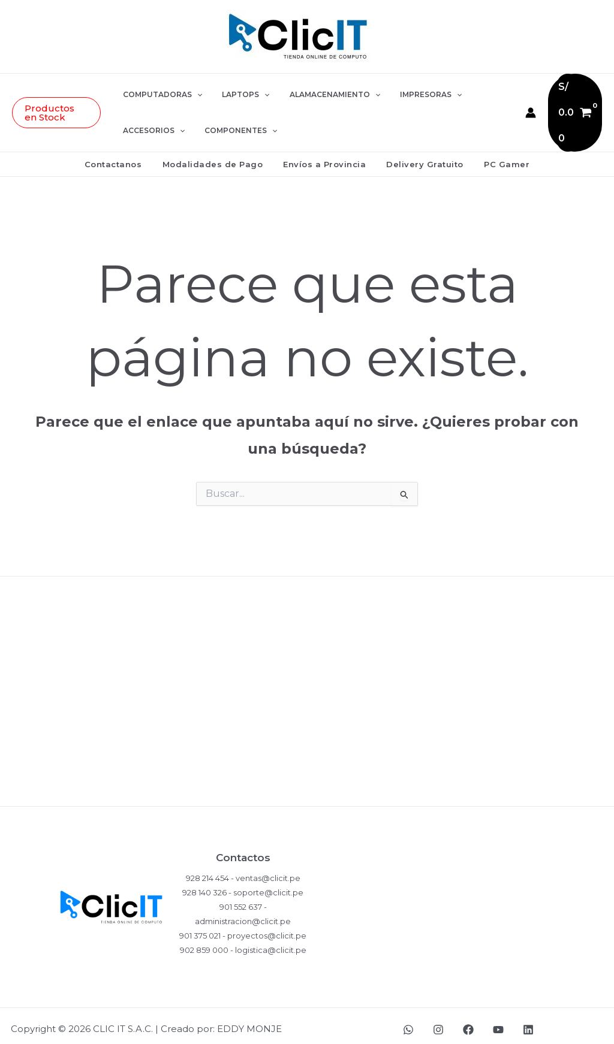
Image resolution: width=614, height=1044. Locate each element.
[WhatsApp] (408, 1023)
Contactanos (123, 158)
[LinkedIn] (528, 1023)
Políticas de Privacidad (307, 631)
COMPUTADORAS (163, 92)
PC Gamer (497, 158)
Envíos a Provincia (324, 158)
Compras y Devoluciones (307, 670)
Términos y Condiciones (307, 748)
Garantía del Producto (307, 709)
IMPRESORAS (416, 92)
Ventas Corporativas (307, 787)
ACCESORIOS (155, 128)
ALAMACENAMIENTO (324, 92)
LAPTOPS (241, 92)
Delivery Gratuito (420, 158)
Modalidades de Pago (217, 158)
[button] (58, 109)
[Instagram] (438, 1023)
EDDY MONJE (249, 1022)
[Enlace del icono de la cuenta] (528, 109)
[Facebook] (468, 1023)
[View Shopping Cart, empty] (574, 109)
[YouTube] (498, 1023)
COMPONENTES (236, 128)
